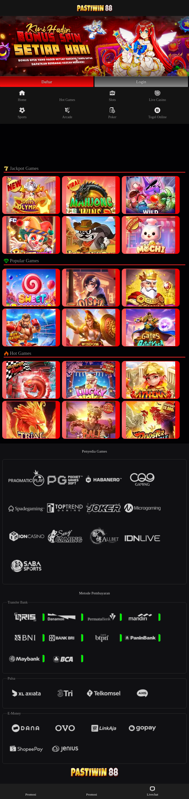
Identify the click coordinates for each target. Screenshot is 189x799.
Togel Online (157, 114)
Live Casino (157, 96)
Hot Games (67, 96)
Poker (112, 114)
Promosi (30, 791)
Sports (22, 114)
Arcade (67, 114)
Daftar (47, 82)
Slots (112, 96)
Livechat (152, 791)
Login (141, 82)
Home (22, 96)
